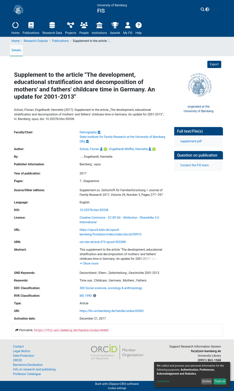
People (84, 28)
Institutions (99, 28)
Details (16, 50)
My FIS (127, 28)
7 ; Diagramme (89, 181)
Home (15, 28)
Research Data (52, 28)
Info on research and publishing (34, 369)
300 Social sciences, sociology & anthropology (111, 288)
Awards (115, 28)
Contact (18, 346)
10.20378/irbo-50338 (94, 210)
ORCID (17, 360)
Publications (31, 28)
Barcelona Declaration (28, 365)
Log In (214, 9)
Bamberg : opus (90, 164)
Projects (70, 28)
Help (138, 28)
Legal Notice (21, 351)
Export (214, 64)
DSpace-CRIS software (123, 384)
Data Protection (23, 355)
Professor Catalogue (27, 374)
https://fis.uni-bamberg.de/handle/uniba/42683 (112, 311)
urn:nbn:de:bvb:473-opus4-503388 (103, 242)
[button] (207, 9)
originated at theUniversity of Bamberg (198, 109)
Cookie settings (117, 388)
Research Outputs (36, 41)
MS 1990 (86, 295)
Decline (206, 381)
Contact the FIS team (194, 165)
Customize (163, 381)
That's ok (219, 381)
